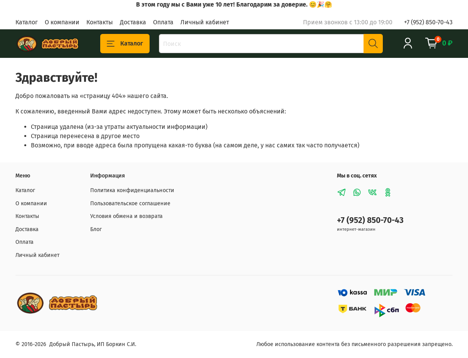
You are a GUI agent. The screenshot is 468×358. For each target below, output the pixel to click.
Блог (96, 229)
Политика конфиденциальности (132, 190)
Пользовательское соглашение (130, 203)
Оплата (163, 22)
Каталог (26, 22)
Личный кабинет (204, 22)
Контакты (99, 22)
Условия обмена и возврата (126, 216)
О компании (62, 22)
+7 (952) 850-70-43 (428, 22)
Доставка (133, 22)
